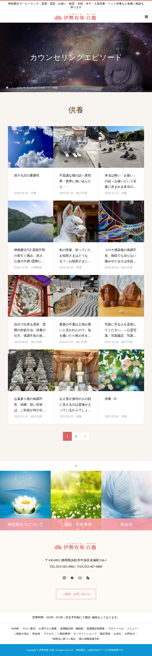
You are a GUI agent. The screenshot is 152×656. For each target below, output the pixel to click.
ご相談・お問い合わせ (76, 594)
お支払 (117, 633)
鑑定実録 (105, 633)
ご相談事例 (63, 633)
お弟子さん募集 (48, 628)
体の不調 (81, 193)
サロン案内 (29, 628)
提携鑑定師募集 (96, 628)
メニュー (132, 628)
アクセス (49, 633)
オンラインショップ (85, 633)
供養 (33, 193)
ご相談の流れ (21, 633)
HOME (15, 628)
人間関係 (36, 267)
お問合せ (130, 633)
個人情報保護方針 (89, 638)
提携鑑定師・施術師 (71, 628)
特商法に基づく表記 (64, 638)
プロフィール (116, 628)
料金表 (36, 633)
